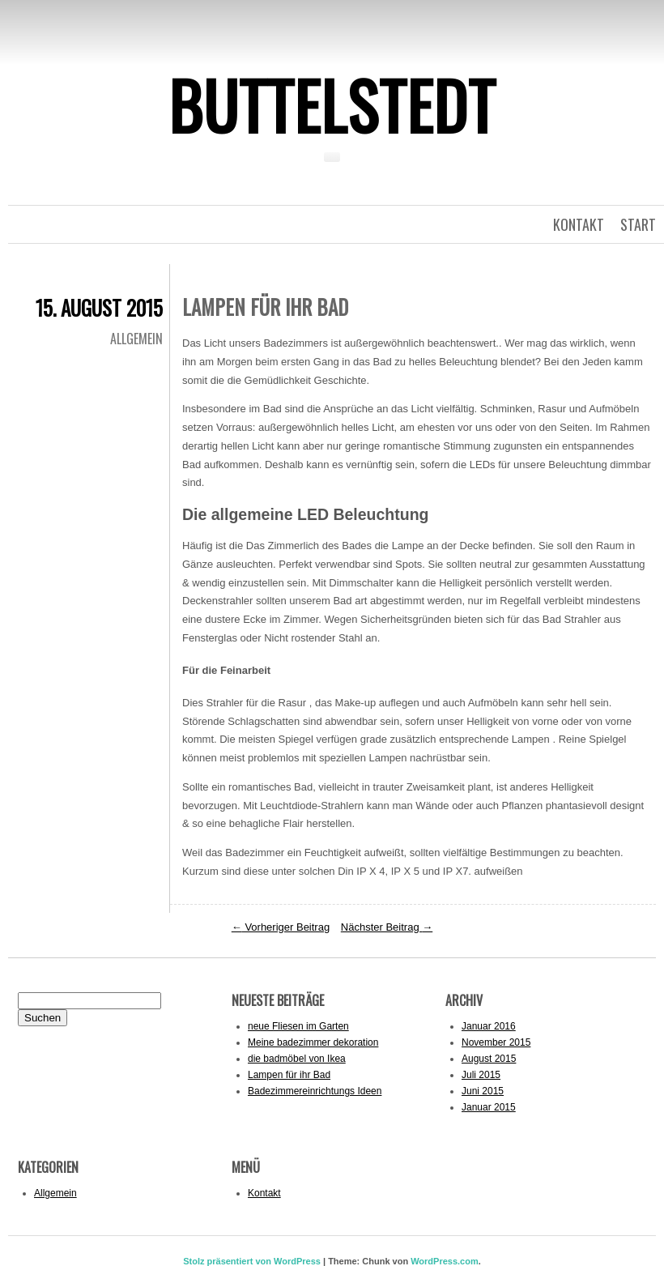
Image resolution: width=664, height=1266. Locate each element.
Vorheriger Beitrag (281, 927)
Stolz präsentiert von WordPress (252, 1261)
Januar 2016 (489, 1026)
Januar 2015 (489, 1107)
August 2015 (489, 1058)
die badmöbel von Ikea (297, 1058)
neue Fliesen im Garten (298, 1026)
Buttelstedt (332, 104)
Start (638, 224)
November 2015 (496, 1042)
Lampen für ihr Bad (289, 1075)
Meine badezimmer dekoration (313, 1042)
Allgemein (136, 338)
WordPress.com (445, 1261)
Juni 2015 (483, 1091)
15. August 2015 (99, 307)
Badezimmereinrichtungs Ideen (314, 1091)
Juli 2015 (481, 1075)
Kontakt (264, 1193)
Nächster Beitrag (386, 927)
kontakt (578, 224)
